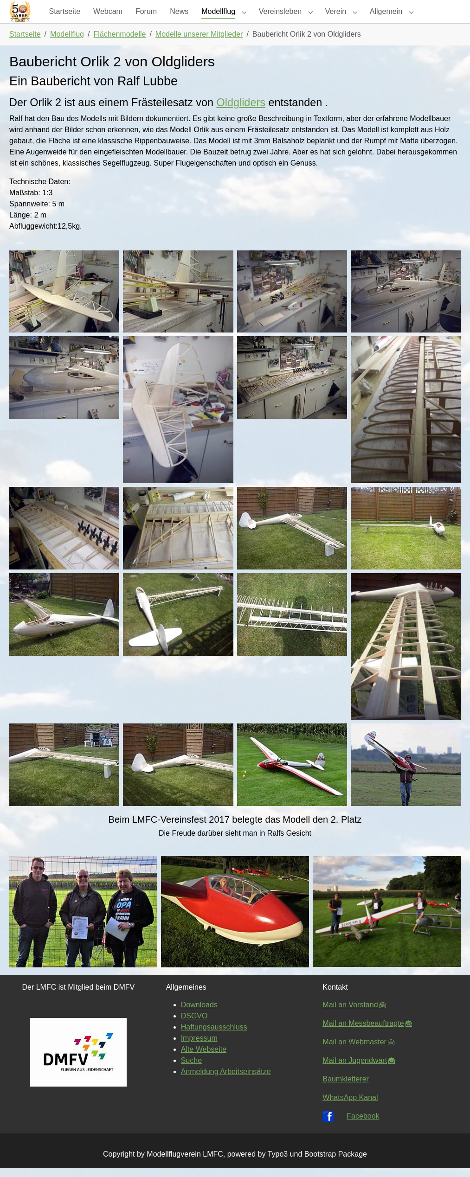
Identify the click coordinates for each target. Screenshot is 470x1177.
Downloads (199, 1014)
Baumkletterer (345, 1088)
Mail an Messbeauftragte (363, 1032)
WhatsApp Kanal (350, 1107)
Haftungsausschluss (214, 1036)
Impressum (199, 1047)
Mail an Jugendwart (354, 1070)
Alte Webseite (203, 1058)
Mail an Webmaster (354, 1051)
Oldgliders (240, 112)
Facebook (363, 1125)
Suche (191, 1070)
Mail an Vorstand (350, 1014)
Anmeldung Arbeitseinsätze (226, 1081)
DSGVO (194, 1025)
